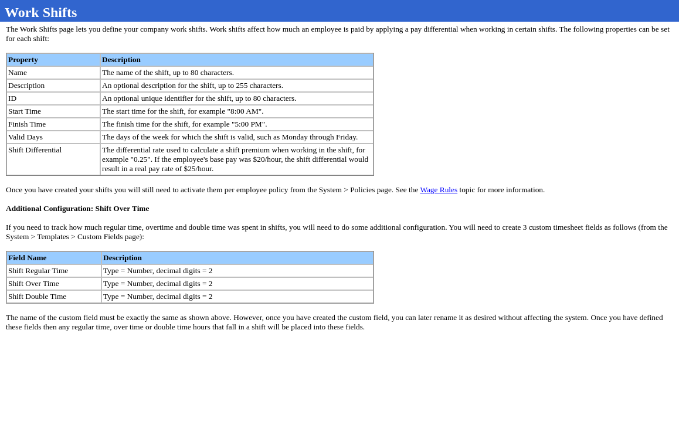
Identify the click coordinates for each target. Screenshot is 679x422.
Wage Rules (438, 189)
